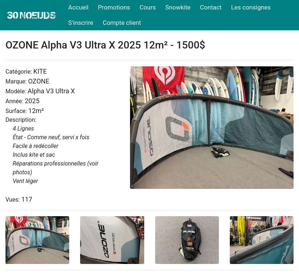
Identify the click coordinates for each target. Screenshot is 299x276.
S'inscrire (80, 22)
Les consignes (251, 7)
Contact (210, 7)
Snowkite (177, 7)
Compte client (122, 22)
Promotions (114, 7)
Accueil (78, 7)
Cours (147, 7)
